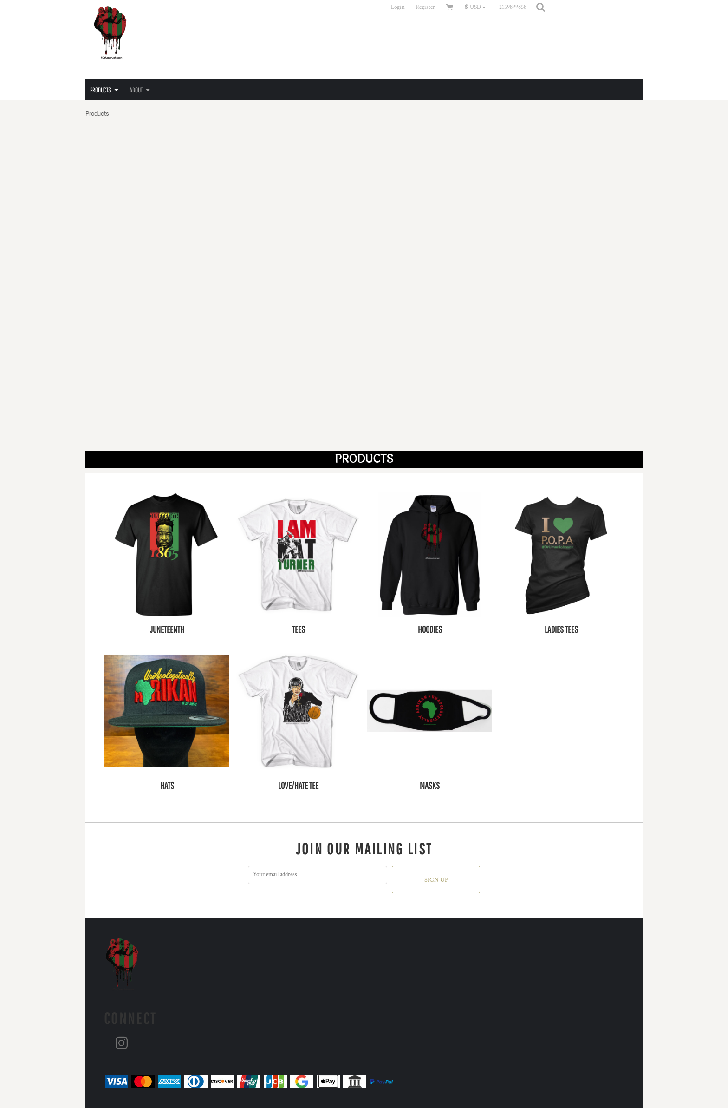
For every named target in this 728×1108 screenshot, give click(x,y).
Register (425, 7)
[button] (477, 7)
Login (398, 7)
